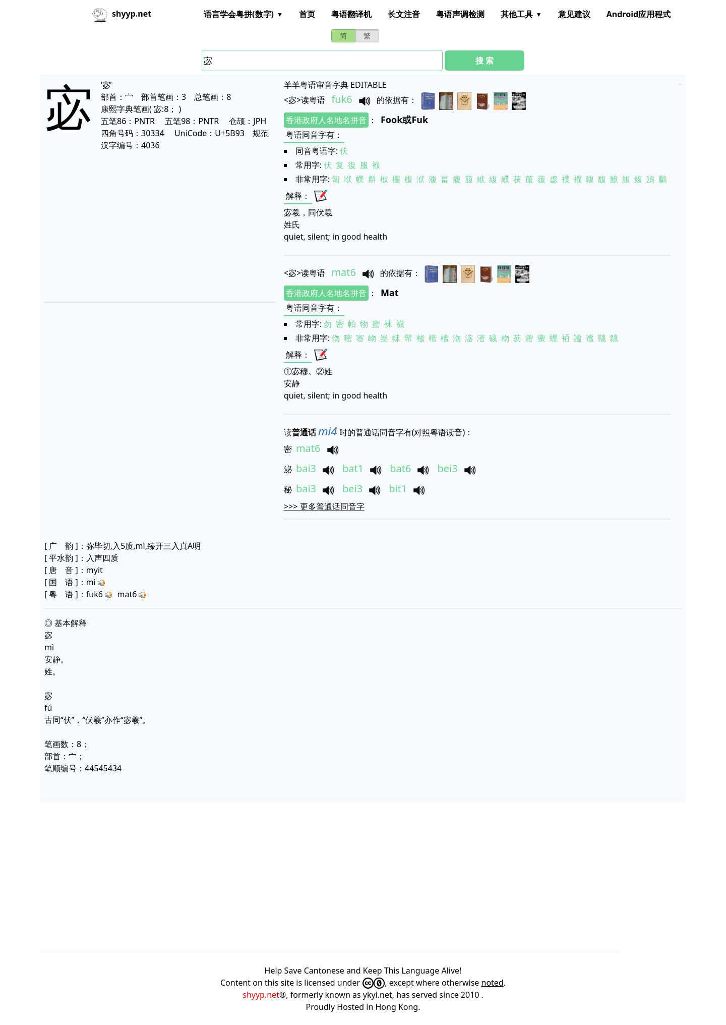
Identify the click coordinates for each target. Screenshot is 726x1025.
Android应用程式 (639, 14)
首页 (307, 14)
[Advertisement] (159, 226)
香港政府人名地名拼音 (326, 120)
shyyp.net (261, 994)
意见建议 (574, 14)
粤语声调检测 (460, 14)
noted (492, 982)
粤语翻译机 (351, 14)
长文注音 (404, 14)
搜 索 (484, 60)
